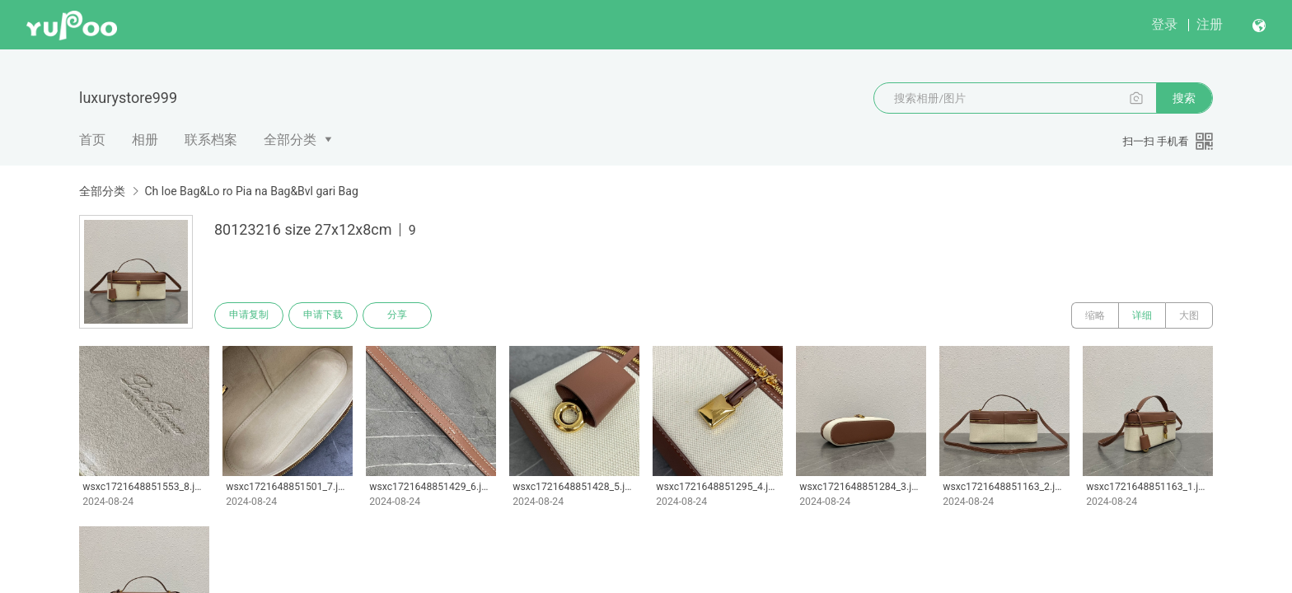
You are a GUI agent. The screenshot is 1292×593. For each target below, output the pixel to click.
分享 (397, 315)
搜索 (1184, 98)
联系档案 (211, 139)
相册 (145, 139)
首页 (92, 139)
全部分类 (290, 139)
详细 (1142, 315)
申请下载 (323, 315)
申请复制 (249, 315)
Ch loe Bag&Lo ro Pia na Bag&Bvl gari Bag (251, 191)
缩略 (1095, 315)
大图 (1189, 315)
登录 (1164, 24)
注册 (1209, 24)
